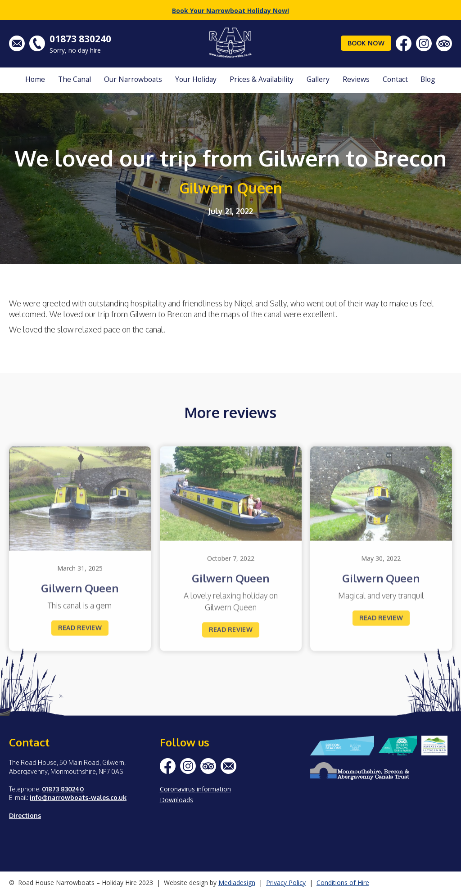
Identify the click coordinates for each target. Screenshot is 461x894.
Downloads (176, 799)
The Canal (74, 79)
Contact (395, 79)
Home (35, 79)
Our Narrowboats (133, 79)
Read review (80, 638)
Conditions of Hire (342, 882)
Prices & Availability (262, 79)
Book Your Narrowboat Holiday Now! (230, 10)
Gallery (318, 79)
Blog (427, 79)
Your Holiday (196, 79)
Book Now (366, 43)
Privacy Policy (286, 882)
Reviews (356, 79)
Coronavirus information (195, 789)
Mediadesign (236, 882)
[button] (74, 80)
